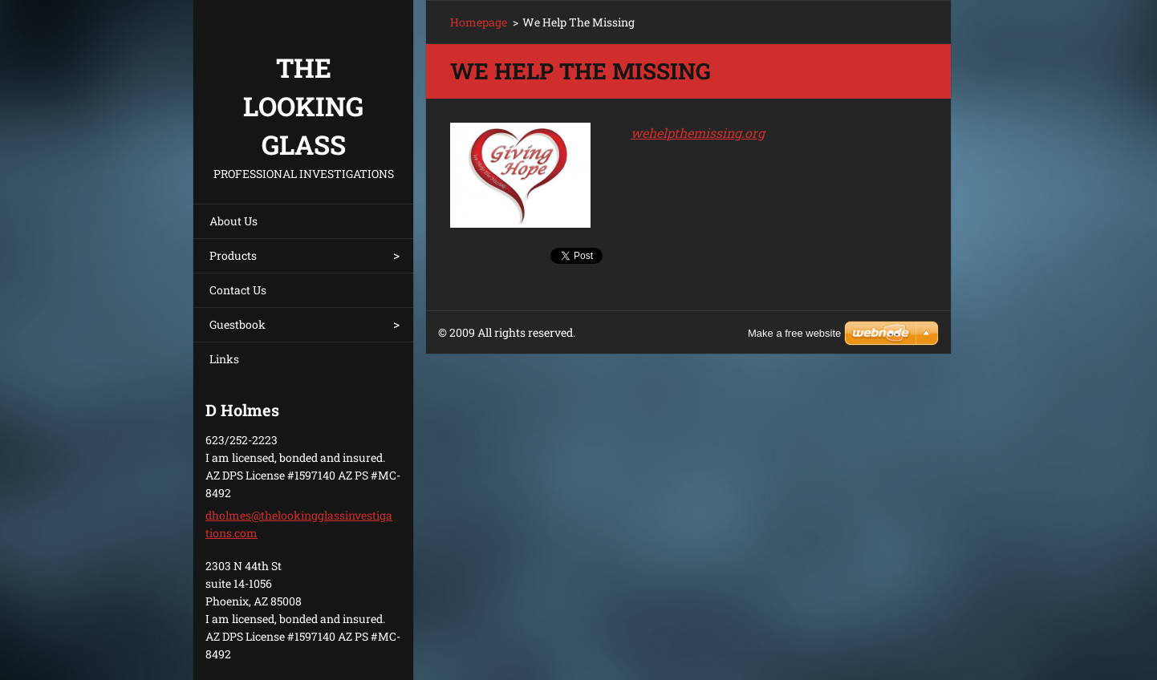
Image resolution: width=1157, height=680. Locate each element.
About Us (233, 221)
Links (224, 358)
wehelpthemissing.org (698, 132)
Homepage (478, 22)
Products (233, 255)
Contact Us (237, 290)
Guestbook (237, 324)
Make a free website (794, 333)
